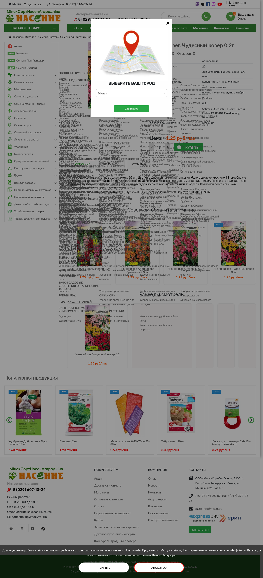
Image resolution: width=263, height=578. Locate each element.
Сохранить (131, 108)
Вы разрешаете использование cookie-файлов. (214, 550)
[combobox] (131, 93)
